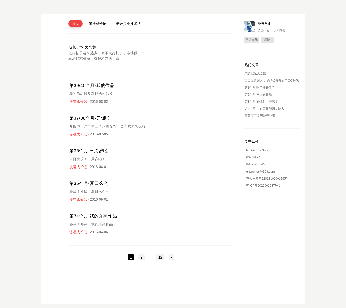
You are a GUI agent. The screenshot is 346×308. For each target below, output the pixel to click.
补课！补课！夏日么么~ (88, 191)
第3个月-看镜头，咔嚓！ (261, 101)
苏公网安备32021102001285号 (267, 178)
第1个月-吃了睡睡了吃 (259, 87)
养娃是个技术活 (128, 24)
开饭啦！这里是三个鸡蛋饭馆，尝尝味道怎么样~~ (109, 126)
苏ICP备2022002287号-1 (263, 185)
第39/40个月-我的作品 (92, 85)
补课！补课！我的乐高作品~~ (93, 224)
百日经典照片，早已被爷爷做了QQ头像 (271, 80)
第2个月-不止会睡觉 (258, 94)
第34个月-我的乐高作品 (93, 215)
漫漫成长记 (97, 24)
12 (160, 257)
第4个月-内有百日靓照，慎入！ (265, 108)
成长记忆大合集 (82, 47)
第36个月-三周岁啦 (88, 150)
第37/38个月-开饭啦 (89, 118)
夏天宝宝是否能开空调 (259, 115)
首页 (75, 24)
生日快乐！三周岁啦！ (87, 159)
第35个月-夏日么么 (88, 183)
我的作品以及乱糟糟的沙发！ (93, 94)
